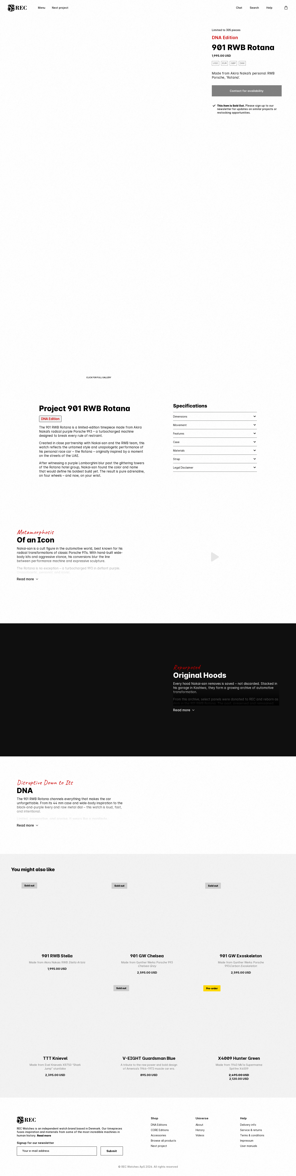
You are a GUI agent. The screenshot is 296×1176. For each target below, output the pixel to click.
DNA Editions (159, 1124)
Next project (60, 7)
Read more (44, 1135)
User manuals (248, 1146)
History (200, 1130)
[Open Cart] (286, 7)
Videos (200, 1135)
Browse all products (163, 1140)
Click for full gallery (98, 377)
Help (269, 7)
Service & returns (251, 1130)
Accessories (158, 1135)
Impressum (246, 1140)
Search (254, 7)
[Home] (17, 8)
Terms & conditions (252, 1135)
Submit (111, 1151)
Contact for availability (247, 91)
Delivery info (248, 1124)
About (199, 1124)
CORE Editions (160, 1130)
